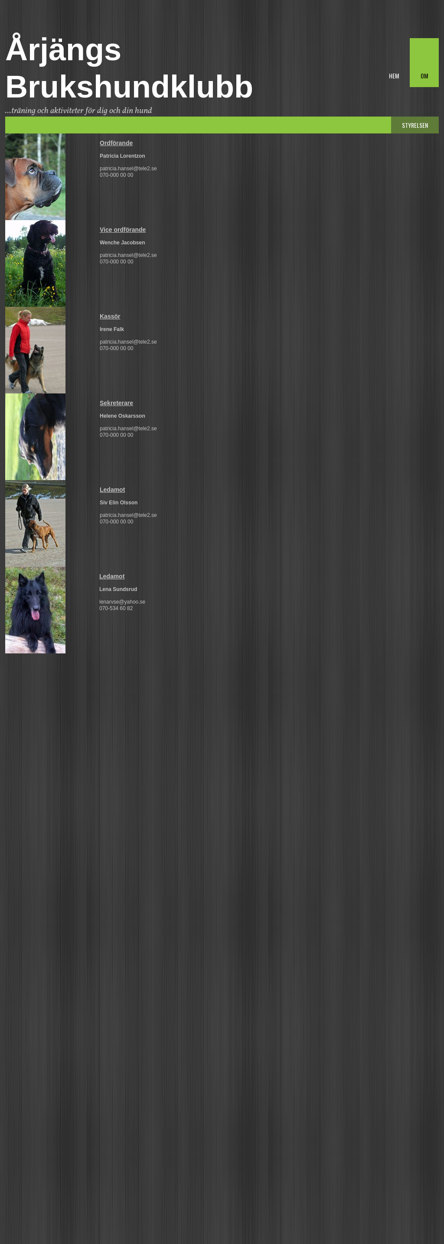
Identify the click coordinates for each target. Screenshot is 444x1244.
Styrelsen (415, 125)
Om (424, 75)
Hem (394, 75)
